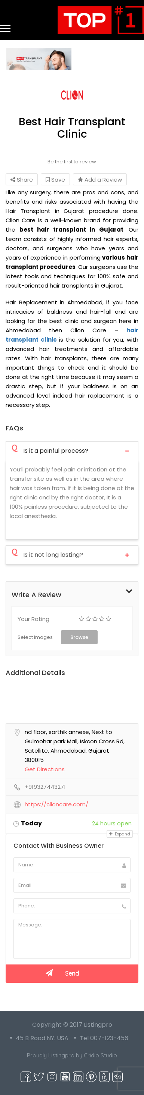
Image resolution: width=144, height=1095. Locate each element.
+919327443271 (45, 787)
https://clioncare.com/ (56, 804)
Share (21, 179)
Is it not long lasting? (47, 554)
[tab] (72, 450)
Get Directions (45, 769)
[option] (38, 59)
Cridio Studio (100, 1055)
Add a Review (100, 179)
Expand (119, 834)
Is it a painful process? (50, 450)
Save (55, 179)
